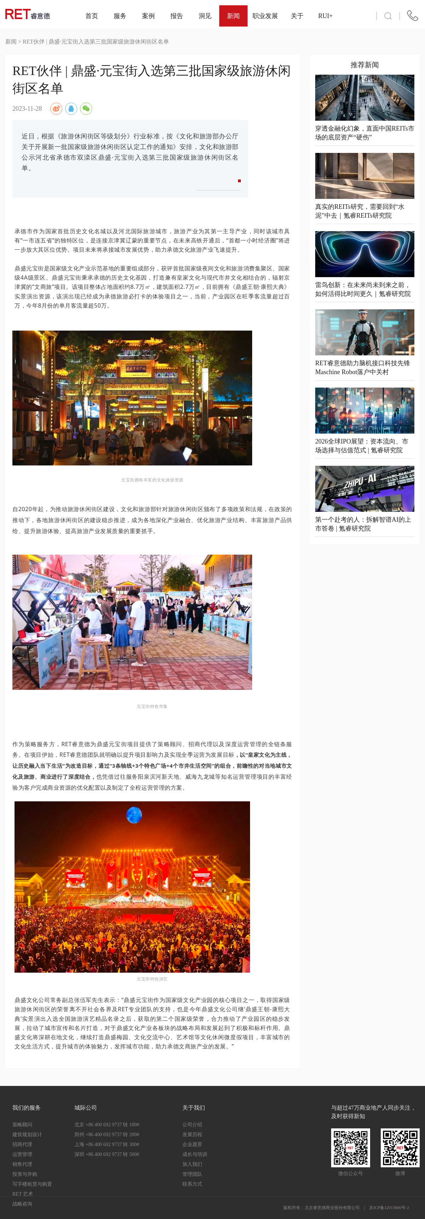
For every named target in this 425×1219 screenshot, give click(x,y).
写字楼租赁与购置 (32, 1184)
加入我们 (192, 1164)
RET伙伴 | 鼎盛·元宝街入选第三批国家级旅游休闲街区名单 (96, 42)
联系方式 (192, 1184)
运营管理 (22, 1154)
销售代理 (22, 1164)
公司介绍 (192, 1124)
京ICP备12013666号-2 (389, 1207)
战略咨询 (22, 1204)
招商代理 (22, 1144)
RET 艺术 (22, 1194)
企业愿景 (192, 1144)
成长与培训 (194, 1154)
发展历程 (192, 1134)
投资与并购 (24, 1174)
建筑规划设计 (27, 1134)
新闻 (11, 42)
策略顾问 (22, 1124)
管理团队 (192, 1174)
